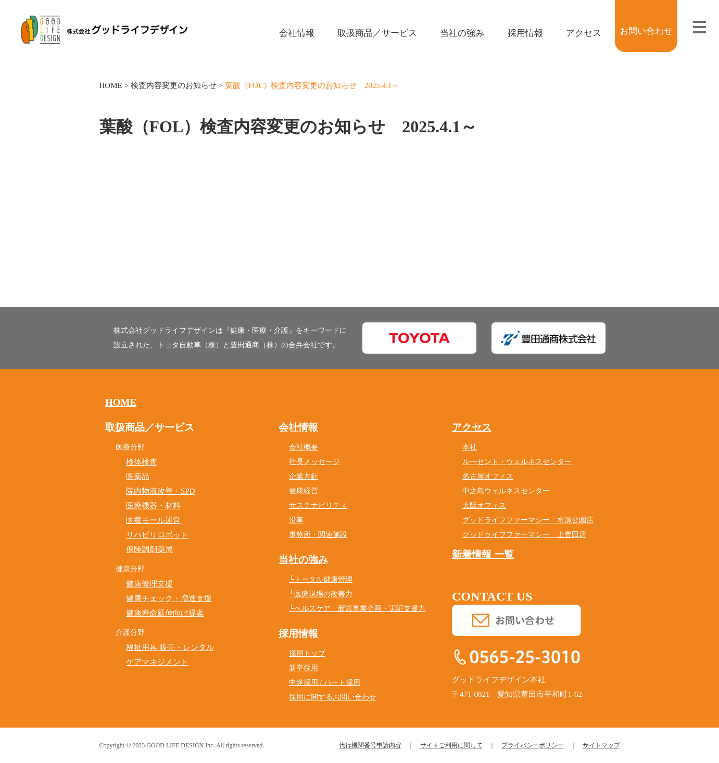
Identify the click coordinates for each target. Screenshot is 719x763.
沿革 (296, 520)
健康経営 (303, 491)
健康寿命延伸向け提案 (165, 613)
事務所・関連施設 (318, 535)
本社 (469, 447)
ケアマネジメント (157, 662)
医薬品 (137, 476)
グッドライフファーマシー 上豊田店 (524, 535)
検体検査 (141, 462)
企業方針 (303, 476)
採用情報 (518, 33)
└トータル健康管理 (320, 579)
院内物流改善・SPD (160, 491)
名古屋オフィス (487, 476)
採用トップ (307, 653)
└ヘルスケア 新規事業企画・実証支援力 (357, 608)
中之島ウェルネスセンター (506, 491)
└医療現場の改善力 (320, 594)
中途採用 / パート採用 (324, 682)
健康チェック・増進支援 (169, 598)
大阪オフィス (484, 505)
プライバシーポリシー (532, 745)
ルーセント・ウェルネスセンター (517, 462)
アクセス (576, 33)
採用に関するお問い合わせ (332, 697)
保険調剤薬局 (149, 549)
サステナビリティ (318, 505)
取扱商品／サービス (370, 33)
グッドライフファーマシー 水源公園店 (528, 520)
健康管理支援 (149, 584)
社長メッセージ (314, 462)
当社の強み (455, 33)
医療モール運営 (153, 520)
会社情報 (289, 33)
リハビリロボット (157, 535)
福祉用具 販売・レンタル (170, 647)
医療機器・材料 (153, 506)
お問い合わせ (646, 31)
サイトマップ (601, 745)
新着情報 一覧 (483, 554)
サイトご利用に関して (451, 745)
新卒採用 (303, 668)
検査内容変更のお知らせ (174, 85)
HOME (110, 85)
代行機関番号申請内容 (370, 745)
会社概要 (303, 447)
